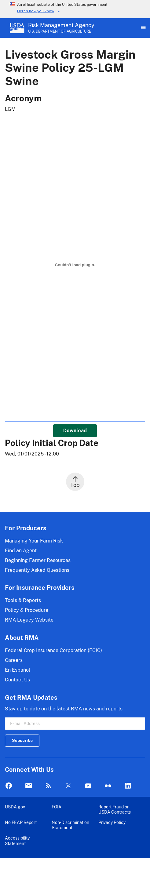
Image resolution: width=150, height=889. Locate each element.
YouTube (88, 786)
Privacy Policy (112, 822)
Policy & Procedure (26, 610)
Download (75, 431)
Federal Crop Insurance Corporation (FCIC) (53, 650)
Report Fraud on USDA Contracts (114, 809)
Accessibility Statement (17, 840)
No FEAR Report (21, 822)
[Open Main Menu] (142, 28)
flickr (108, 786)
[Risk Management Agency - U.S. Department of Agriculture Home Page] (61, 28)
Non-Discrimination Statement (70, 825)
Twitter (68, 786)
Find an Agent (21, 550)
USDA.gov (15, 806)
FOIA (56, 806)
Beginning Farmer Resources (38, 560)
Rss (48, 786)
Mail (28, 786)
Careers (14, 660)
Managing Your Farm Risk (34, 541)
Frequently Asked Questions (37, 570)
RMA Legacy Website (29, 620)
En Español (17, 670)
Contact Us (17, 680)
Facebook (9, 786)
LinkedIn (128, 786)
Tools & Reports (23, 600)
